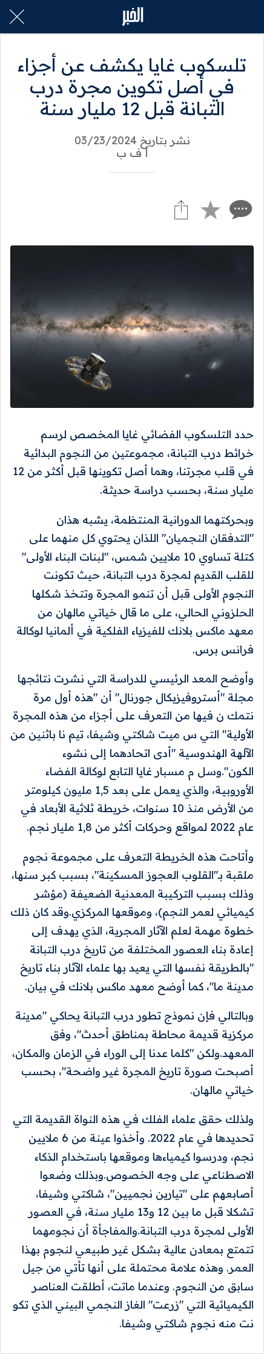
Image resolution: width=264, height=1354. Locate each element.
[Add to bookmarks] (210, 209)
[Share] (181, 209)
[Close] (17, 17)
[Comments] (239, 209)
